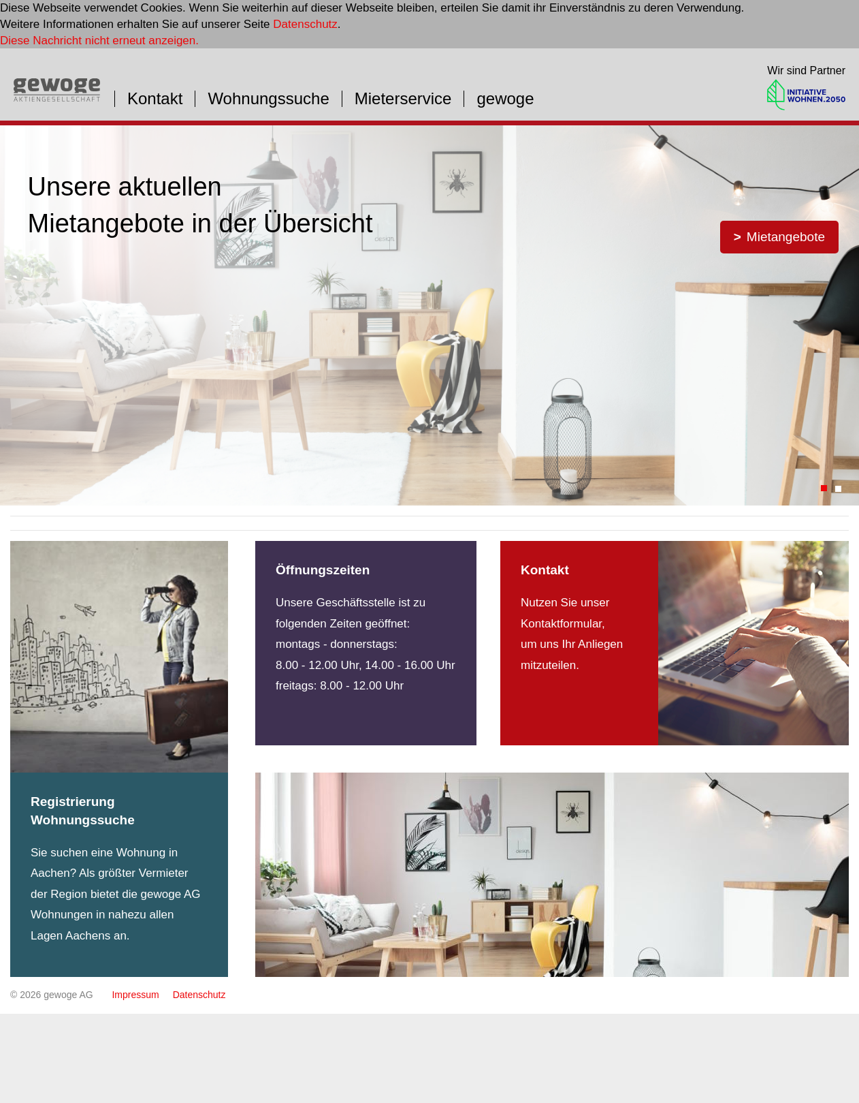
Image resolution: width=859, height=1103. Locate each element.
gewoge (505, 99)
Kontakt (154, 99)
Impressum (135, 994)
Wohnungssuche (268, 99)
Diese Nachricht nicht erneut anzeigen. (99, 40)
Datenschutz (305, 24)
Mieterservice (403, 99)
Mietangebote (786, 237)
